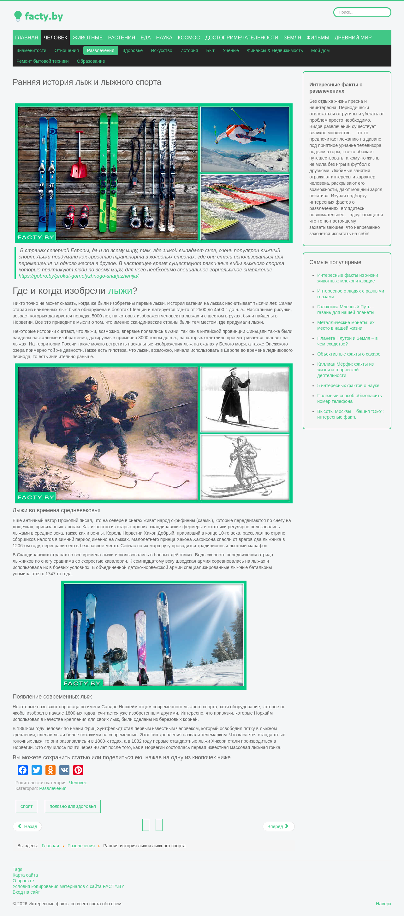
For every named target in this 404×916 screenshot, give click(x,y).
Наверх (383, 903)
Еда (145, 37)
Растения (121, 37)
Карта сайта (25, 875)
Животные (88, 37)
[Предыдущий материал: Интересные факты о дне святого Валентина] (27, 826)
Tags (17, 869)
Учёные (231, 50)
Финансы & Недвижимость (275, 50)
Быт (210, 50)
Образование (91, 61)
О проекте (23, 880)
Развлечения (100, 50)
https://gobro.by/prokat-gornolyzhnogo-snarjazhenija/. (79, 276)
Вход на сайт (26, 892)
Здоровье (132, 50)
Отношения (67, 50)
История (189, 50)
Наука (164, 37)
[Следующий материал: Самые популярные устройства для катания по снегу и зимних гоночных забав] (278, 826)
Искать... (333, 7)
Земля (292, 37)
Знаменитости (31, 50)
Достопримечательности (241, 37)
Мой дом (320, 50)
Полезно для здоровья (73, 807)
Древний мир (353, 37)
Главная (26, 37)
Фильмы (318, 37)
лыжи (120, 290)
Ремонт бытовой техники (42, 61)
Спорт (27, 807)
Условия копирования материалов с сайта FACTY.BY (68, 886)
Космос (189, 37)
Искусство (161, 50)
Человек (55, 37)
